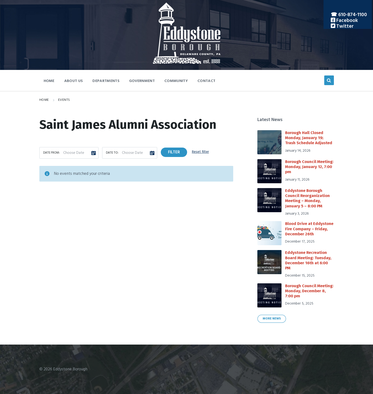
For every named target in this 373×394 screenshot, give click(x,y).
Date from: (51, 152)
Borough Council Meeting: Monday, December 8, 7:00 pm (309, 291)
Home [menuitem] (49, 81)
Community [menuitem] (176, 81)
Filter (174, 152)
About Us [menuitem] (73, 81)
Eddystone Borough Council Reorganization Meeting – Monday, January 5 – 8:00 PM (307, 198)
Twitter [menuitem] (344, 26)
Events (64, 100)
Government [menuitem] (142, 81)
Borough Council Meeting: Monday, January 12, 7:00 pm (309, 167)
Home (44, 100)
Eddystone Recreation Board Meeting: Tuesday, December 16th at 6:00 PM (308, 260)
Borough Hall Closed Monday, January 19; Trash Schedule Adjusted (308, 138)
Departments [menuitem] (106, 81)
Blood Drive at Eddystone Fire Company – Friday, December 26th (309, 229)
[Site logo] (186, 63)
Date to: (112, 152)
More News (272, 318)
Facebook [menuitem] (346, 21)
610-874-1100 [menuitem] (352, 15)
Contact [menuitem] (206, 81)
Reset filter (200, 152)
